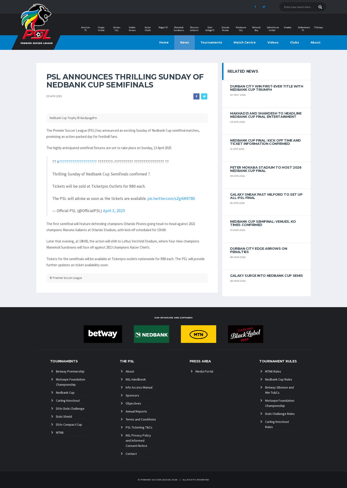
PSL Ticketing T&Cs (139, 427)
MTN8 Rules (273, 371)
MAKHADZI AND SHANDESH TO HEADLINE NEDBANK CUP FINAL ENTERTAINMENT (265, 115)
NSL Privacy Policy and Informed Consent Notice (138, 440)
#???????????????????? (77, 161)
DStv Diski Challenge (70, 408)
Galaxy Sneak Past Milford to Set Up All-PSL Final (266, 196)
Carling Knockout (68, 400)
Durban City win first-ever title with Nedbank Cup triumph (266, 88)
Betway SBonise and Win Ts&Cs (279, 390)
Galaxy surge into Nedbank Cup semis (266, 276)
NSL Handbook (136, 379)
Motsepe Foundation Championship (70, 382)
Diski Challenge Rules (280, 414)
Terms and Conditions (141, 419)
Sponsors (132, 395)
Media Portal (204, 371)
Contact (131, 454)
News (184, 42)
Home (164, 42)
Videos (273, 42)
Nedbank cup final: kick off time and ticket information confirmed (265, 142)
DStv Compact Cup (69, 424)
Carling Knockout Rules (277, 424)
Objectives (133, 403)
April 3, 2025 (114, 210)
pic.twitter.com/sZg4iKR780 (171, 198)
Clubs (294, 42)
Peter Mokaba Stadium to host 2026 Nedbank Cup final (265, 169)
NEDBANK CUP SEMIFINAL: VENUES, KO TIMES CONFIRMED (263, 223)
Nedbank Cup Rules (278, 379)
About (315, 42)
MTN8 (60, 432)
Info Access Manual (139, 387)
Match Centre (245, 42)
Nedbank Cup (65, 392)
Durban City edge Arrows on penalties (258, 250)
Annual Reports (136, 411)
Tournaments (211, 42)
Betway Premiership (70, 371)
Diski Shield (64, 416)
